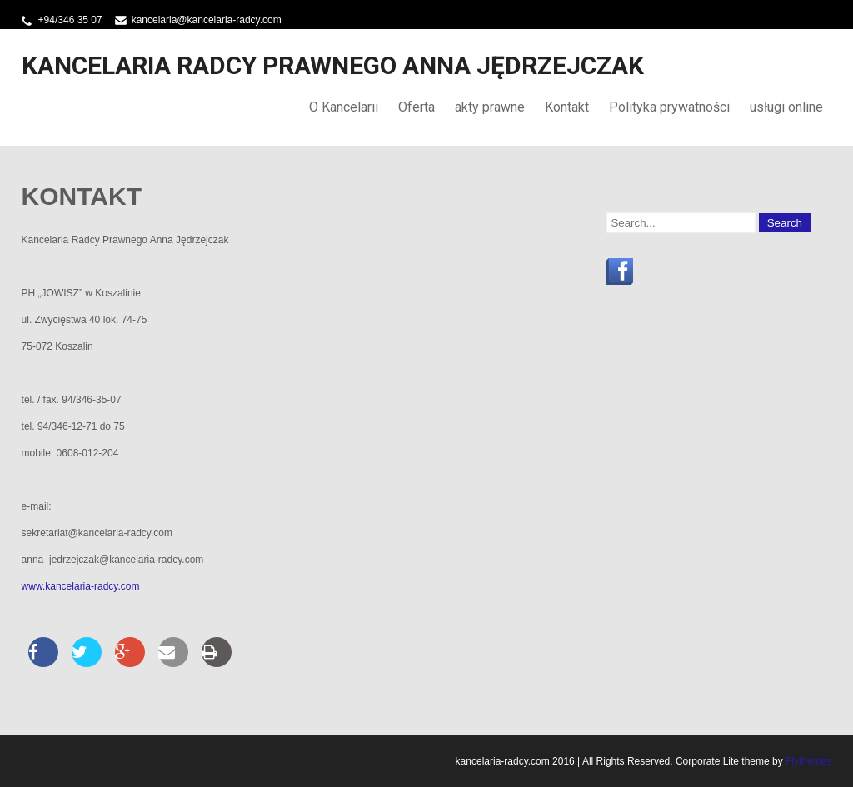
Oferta (416, 107)
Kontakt (567, 107)
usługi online (786, 107)
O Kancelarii (343, 107)
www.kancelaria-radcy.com (81, 586)
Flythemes (807, 761)
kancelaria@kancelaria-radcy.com (207, 20)
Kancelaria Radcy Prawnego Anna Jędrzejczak (333, 65)
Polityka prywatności (669, 107)
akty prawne (490, 107)
